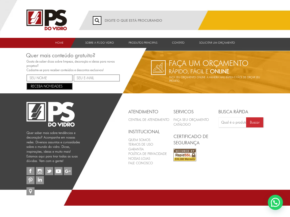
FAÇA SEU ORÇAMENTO (191, 120)
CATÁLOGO (182, 124)
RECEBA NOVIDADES (49, 86)
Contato (178, 42)
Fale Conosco (140, 163)
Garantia (136, 149)
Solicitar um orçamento (217, 42)
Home (59, 42)
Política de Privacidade (147, 154)
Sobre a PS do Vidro (99, 42)
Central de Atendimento (148, 120)
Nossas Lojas (139, 158)
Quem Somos (139, 140)
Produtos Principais (143, 42)
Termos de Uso (140, 144)
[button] (275, 202)
